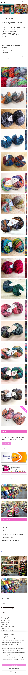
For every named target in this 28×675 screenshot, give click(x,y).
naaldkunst (4, 552)
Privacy (3, 612)
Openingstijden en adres (7, 609)
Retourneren (4, 605)
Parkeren (3, 611)
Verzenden (4, 603)
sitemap (13, 669)
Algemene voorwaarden (7, 607)
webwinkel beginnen (22, 669)
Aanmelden (6, 443)
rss (16, 669)
